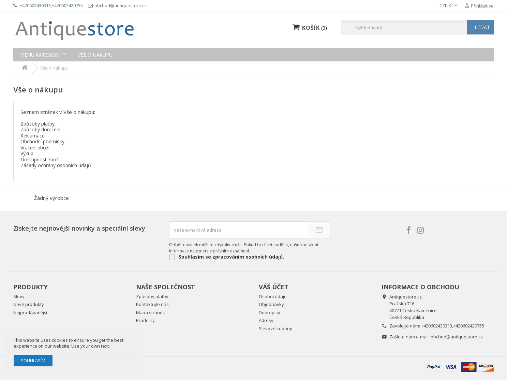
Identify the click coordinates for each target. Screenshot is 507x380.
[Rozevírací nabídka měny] (449, 6)
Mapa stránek (150, 312)
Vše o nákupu (95, 55)
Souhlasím (33, 360)
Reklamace (32, 135)
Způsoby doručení (40, 129)
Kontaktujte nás (152, 304)
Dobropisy (269, 312)
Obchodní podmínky (42, 141)
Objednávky (271, 304)
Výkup (26, 153)
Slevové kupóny (275, 328)
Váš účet (273, 287)
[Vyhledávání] (417, 27)
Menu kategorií (40, 55)
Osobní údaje (273, 296)
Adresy (266, 320)
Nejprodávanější (30, 312)
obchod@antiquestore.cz (457, 337)
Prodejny (145, 320)
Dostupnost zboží (40, 159)
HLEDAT (480, 27)
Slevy (19, 296)
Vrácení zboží (34, 147)
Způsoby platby (37, 123)
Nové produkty (28, 304)
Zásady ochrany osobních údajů (55, 165)
